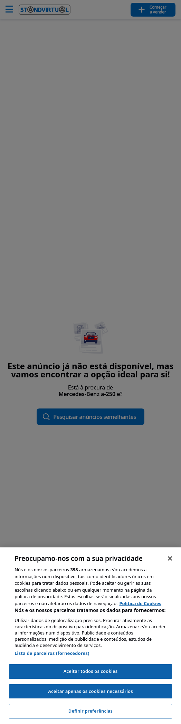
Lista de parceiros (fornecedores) (52, 653)
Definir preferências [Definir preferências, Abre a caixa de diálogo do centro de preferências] (90, 711)
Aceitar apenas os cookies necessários (90, 691)
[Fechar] (170, 558)
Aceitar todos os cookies (91, 671)
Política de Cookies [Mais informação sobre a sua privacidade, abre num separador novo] (141, 603)
